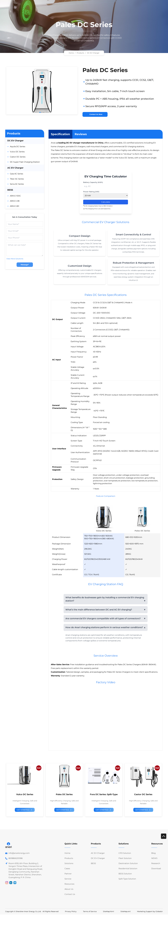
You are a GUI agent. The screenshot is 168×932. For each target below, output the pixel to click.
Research (155, 863)
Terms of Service (90, 911)
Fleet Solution (125, 858)
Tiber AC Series (17, 179)
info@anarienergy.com (19, 853)
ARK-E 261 (14, 206)
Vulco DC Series (17, 152)
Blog (153, 853)
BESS (10, 190)
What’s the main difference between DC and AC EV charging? (98, 609)
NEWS (154, 858)
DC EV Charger (15, 140)
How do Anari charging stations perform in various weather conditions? (104, 627)
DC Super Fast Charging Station (25, 162)
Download (156, 868)
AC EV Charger (15, 168)
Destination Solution (128, 863)
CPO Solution (125, 853)
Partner (68, 874)
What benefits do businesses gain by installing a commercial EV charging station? (104, 599)
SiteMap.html (108, 911)
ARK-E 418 (14, 201)
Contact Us (70, 894)
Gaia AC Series (16, 174)
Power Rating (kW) (91, 192)
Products (13, 133)
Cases (67, 868)
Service (68, 879)
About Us (69, 889)
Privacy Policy (71, 911)
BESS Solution (125, 874)
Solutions (69, 863)
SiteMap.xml (126, 911)
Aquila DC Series (17, 146)
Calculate (105, 202)
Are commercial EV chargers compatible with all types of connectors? (103, 618)
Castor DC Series (17, 157)
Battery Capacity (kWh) (93, 182)
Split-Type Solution (127, 879)
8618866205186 (16, 858)
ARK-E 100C (15, 196)
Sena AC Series (17, 184)
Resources (69, 884)
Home (71, 53)
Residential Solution (128, 868)
